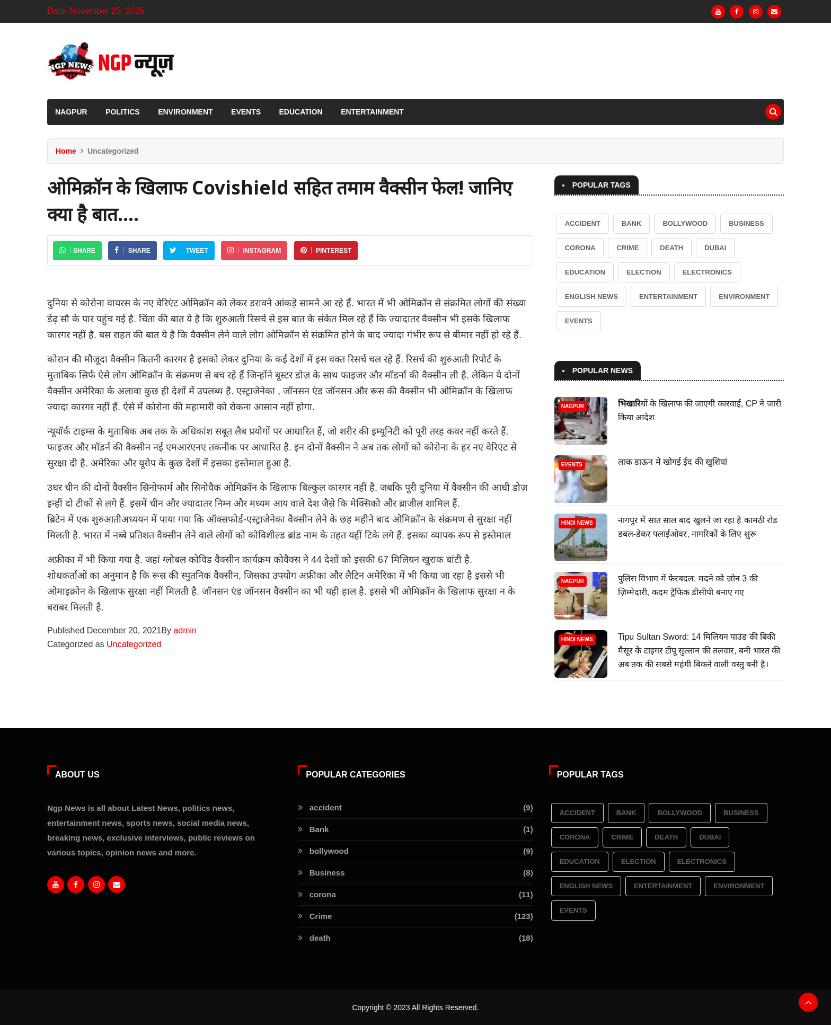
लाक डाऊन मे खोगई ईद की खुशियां (673, 461)
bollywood (685, 223)
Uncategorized (134, 644)
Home (66, 151)
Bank (632, 223)
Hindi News (577, 523)
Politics (122, 112)
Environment (185, 112)
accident (582, 223)
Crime (627, 248)
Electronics (707, 272)
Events (246, 112)
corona (580, 248)
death (671, 248)
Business (746, 223)
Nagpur (71, 112)
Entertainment (372, 112)
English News (591, 297)
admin (185, 630)
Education (301, 112)
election (643, 272)
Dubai (715, 248)
